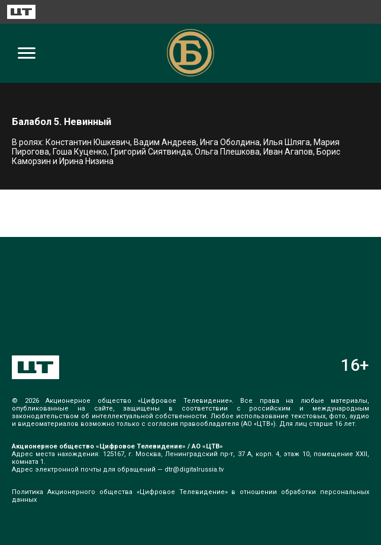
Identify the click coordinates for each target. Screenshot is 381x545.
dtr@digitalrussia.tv (194, 469)
